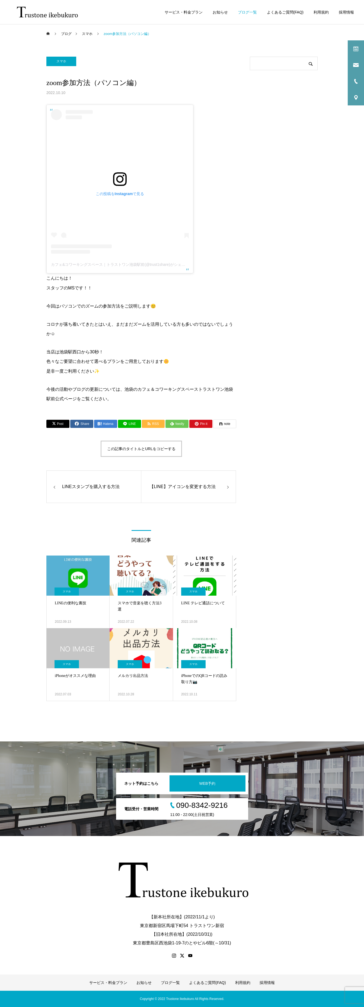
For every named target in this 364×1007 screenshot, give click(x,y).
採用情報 (346, 12)
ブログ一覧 (247, 12)
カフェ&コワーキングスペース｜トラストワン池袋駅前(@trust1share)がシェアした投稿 (125, 264)
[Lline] (129, 424)
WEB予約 (207, 783)
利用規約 (321, 12)
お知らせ (220, 12)
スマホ (61, 61)
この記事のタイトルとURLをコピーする (141, 449)
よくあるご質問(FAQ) (285, 12)
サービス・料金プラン (184, 12)
